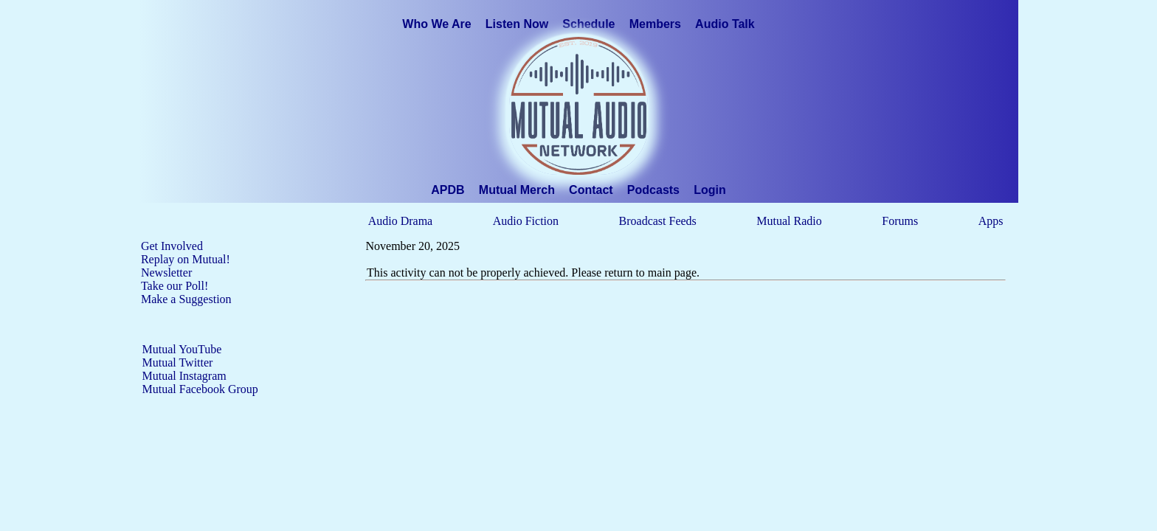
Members (655, 24)
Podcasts (653, 190)
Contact (591, 190)
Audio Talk (725, 24)
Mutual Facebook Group (200, 389)
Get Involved (172, 246)
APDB (447, 190)
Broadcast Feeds (658, 221)
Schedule (588, 24)
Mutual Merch (517, 190)
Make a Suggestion (186, 299)
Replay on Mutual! (185, 259)
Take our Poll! (174, 286)
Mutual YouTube (182, 349)
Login (710, 190)
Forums (900, 221)
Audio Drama (400, 221)
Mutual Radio (788, 221)
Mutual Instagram (184, 375)
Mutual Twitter (177, 362)
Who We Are (436, 24)
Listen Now (517, 24)
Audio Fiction (526, 221)
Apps (991, 221)
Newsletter (166, 272)
